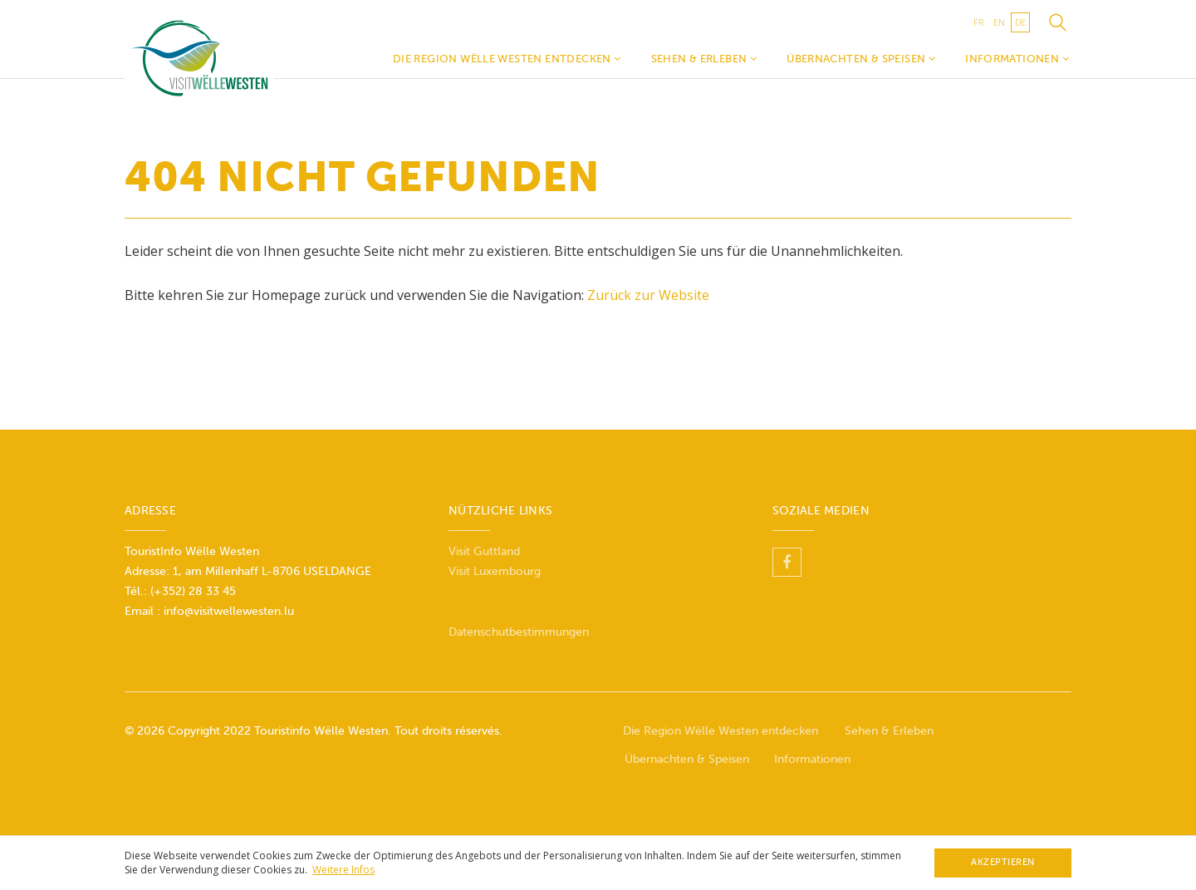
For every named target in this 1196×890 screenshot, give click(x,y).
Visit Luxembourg (494, 571)
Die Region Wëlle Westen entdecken (507, 58)
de (1020, 22)
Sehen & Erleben (704, 58)
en (999, 22)
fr (978, 22)
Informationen (1017, 58)
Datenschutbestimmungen (518, 632)
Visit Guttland (484, 551)
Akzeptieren (1003, 862)
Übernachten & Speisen (861, 58)
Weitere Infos (343, 870)
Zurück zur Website (648, 295)
